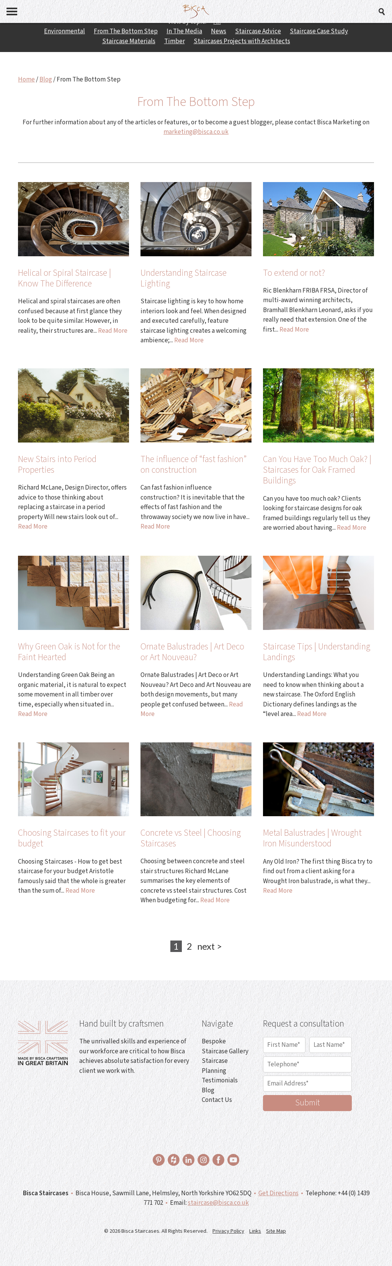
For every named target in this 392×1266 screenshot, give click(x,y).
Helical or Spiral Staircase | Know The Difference (64, 278)
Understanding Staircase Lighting (183, 278)
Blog (45, 79)
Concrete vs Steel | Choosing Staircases (190, 838)
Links (255, 1231)
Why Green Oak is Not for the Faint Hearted (69, 652)
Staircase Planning (215, 1065)
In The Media (184, 31)
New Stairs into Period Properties (57, 464)
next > (209, 946)
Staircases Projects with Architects (242, 41)
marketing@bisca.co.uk (196, 132)
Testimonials (220, 1080)
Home (26, 79)
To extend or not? (294, 273)
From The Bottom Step (126, 31)
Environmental (64, 31)
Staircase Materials (128, 41)
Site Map (276, 1231)
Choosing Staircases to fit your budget (72, 838)
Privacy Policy (228, 1231)
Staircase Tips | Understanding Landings (316, 652)
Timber (174, 41)
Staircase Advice (258, 31)
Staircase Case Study (319, 31)
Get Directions (278, 1193)
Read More (112, 330)
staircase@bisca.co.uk (218, 1202)
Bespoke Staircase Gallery (225, 1046)
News (218, 31)
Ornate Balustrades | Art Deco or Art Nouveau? (192, 652)
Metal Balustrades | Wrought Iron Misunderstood (312, 838)
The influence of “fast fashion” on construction (193, 464)
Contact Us (217, 1100)
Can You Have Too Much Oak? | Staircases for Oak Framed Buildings (317, 470)
